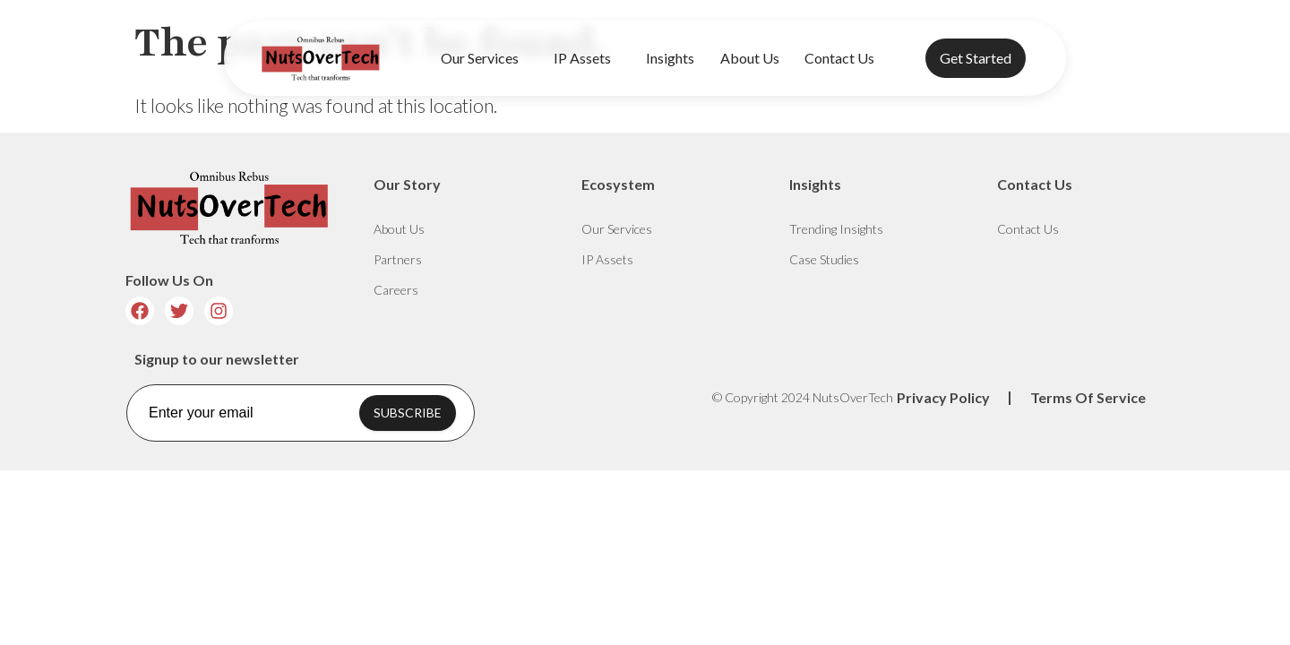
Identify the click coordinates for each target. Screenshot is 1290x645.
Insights (670, 57)
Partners (398, 259)
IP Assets (587, 58)
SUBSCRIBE (408, 412)
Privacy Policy (943, 397)
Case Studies (824, 259)
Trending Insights (836, 228)
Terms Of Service (1088, 397)
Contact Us (839, 57)
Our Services (484, 58)
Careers (396, 289)
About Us (749, 57)
